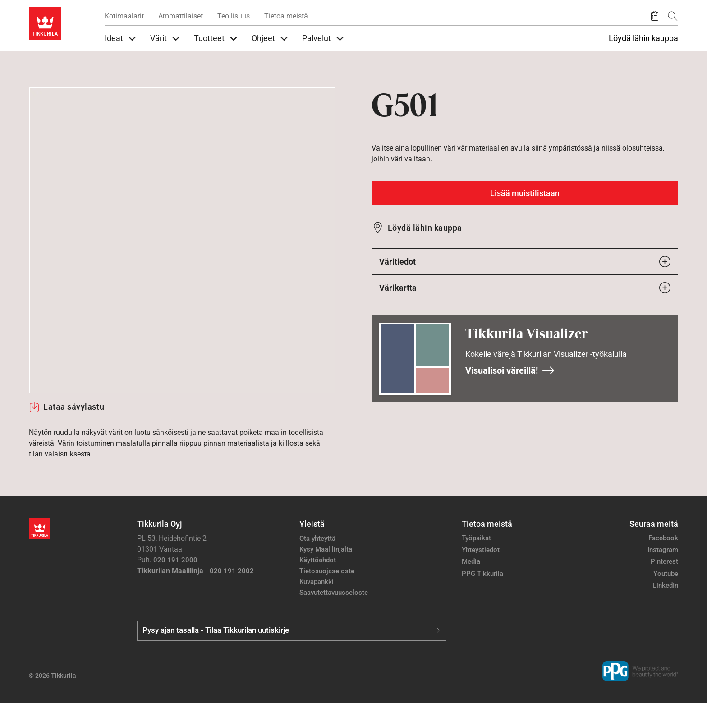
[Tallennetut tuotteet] (654, 16)
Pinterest (664, 561)
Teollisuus (233, 16)
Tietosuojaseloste (326, 571)
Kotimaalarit (124, 16)
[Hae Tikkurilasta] (672, 16)
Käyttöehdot (317, 560)
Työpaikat (476, 538)
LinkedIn (665, 585)
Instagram (662, 550)
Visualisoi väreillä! (510, 370)
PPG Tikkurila (482, 574)
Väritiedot (524, 261)
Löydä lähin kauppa (643, 38)
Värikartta (524, 287)
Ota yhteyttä (317, 538)
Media (471, 561)
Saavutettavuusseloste (333, 593)
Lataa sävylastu (66, 407)
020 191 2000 (175, 560)
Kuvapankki (316, 582)
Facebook (663, 538)
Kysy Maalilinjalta (325, 549)
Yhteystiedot (481, 550)
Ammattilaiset (180, 16)
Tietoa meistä (286, 16)
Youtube (665, 574)
